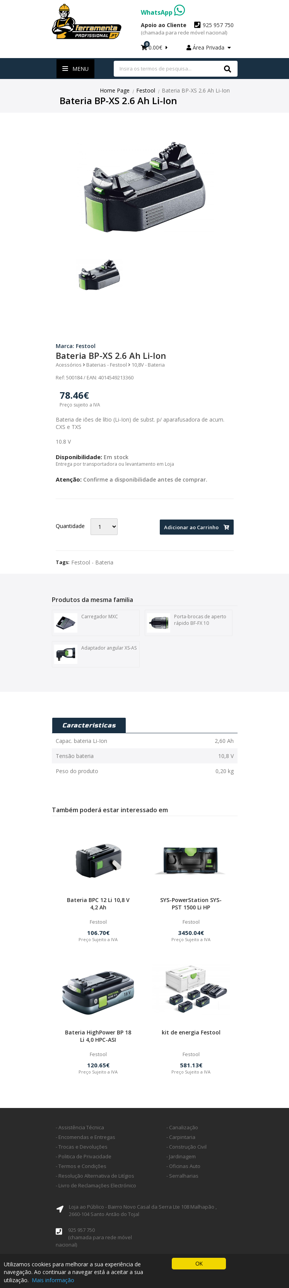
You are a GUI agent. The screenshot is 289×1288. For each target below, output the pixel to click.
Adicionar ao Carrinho (196, 527)
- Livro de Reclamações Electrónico (96, 1185)
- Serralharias (182, 1175)
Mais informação (53, 1280)
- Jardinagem (181, 1156)
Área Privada (208, 47)
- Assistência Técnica (80, 1127)
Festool (145, 90)
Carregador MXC (86, 622)
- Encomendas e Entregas (85, 1137)
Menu (75, 68)
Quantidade (70, 526)
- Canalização (182, 1127)
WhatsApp (163, 12)
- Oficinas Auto (183, 1166)
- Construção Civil (186, 1146)
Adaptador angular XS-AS (95, 654)
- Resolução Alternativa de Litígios (95, 1175)
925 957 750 (187, 28)
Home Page (115, 90)
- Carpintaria (180, 1137)
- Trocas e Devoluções (82, 1146)
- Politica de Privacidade (83, 1156)
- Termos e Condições (81, 1166)
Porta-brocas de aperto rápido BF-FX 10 (186, 622)
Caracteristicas (89, 725)
